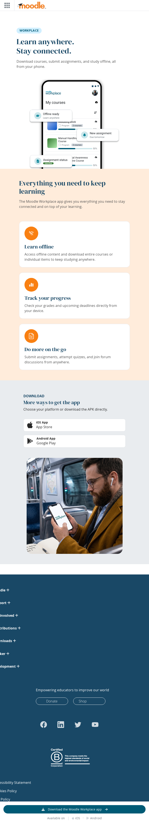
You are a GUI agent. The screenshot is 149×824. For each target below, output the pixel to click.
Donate (52, 701)
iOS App (42, 422)
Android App (45, 438)
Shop (83, 701)
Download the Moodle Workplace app (75, 809)
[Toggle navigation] (6, 5)
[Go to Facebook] (43, 724)
